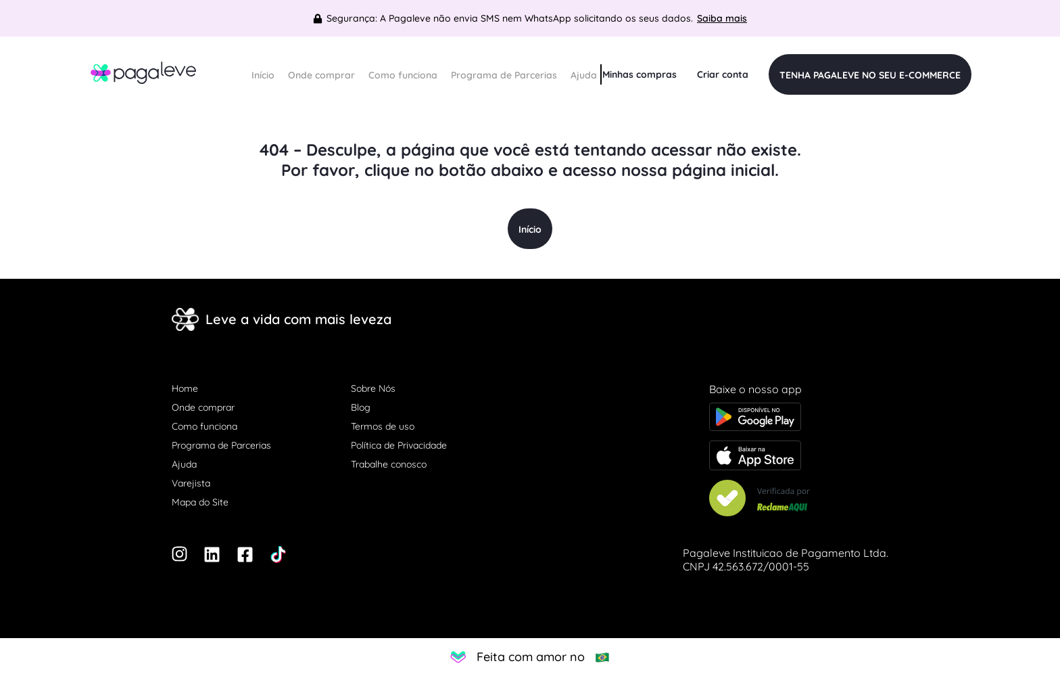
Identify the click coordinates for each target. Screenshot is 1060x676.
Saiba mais (722, 18)
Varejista (191, 483)
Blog (360, 407)
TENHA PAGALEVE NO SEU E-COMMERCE (870, 75)
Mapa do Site (200, 502)
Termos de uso (382, 426)
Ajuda (584, 75)
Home (185, 388)
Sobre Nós (373, 388)
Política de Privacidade (399, 445)
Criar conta (722, 74)
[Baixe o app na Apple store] (798, 457)
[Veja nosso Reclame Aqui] (798, 499)
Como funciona (402, 75)
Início (262, 75)
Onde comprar (321, 75)
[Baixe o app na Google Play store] (798, 418)
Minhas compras (639, 74)
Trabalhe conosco (389, 464)
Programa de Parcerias (504, 75)
